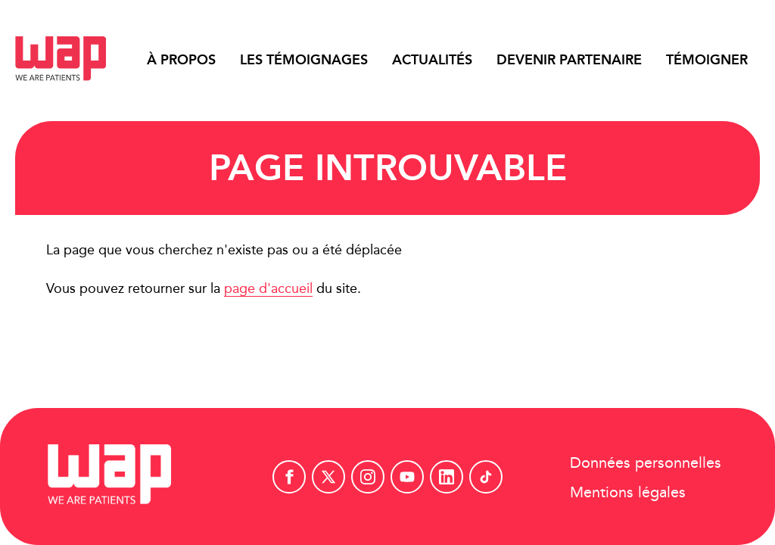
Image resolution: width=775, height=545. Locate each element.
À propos (181, 59)
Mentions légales (628, 491)
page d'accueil (268, 288)
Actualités (432, 59)
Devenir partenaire (569, 59)
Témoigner (707, 59)
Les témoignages (304, 59)
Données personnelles (645, 461)
